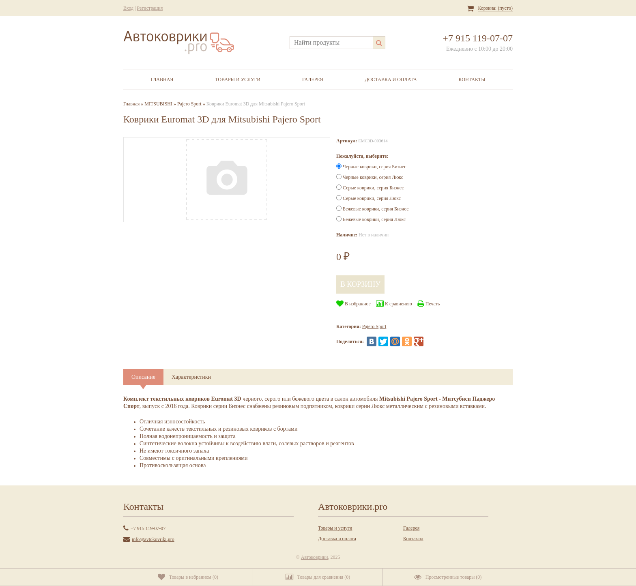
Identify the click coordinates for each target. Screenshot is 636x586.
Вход (128, 8)
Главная (161, 79)
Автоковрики (314, 557)
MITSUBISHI (158, 104)
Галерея (312, 79)
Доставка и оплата (391, 79)
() (188, 577)
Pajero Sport (189, 104)
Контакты (472, 79)
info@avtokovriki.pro (153, 539)
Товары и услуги (237, 79)
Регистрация (150, 8)
